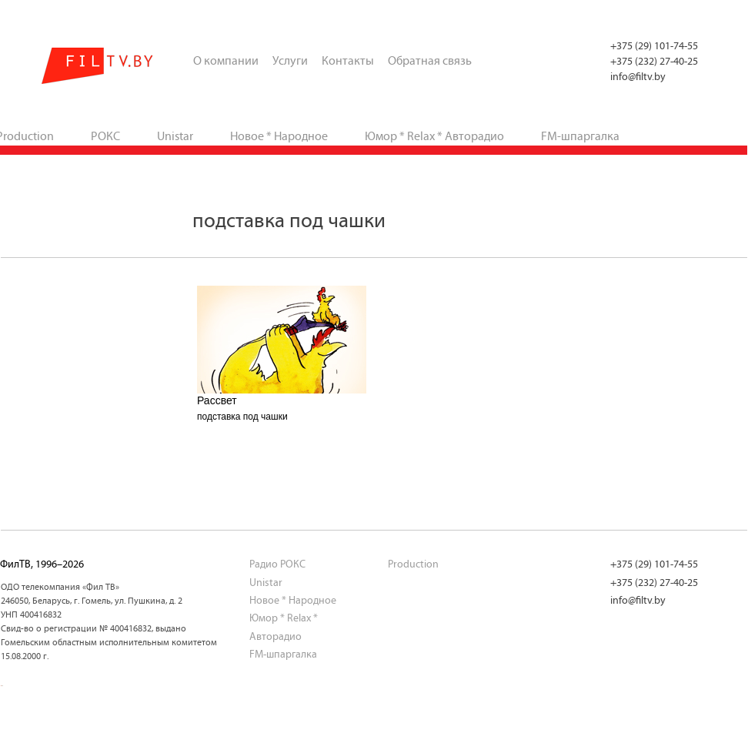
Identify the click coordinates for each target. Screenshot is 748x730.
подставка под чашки (242, 416)
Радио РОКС (277, 564)
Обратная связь (430, 60)
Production (413, 564)
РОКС (105, 136)
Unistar (175, 136)
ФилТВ (98, 66)
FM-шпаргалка (580, 136)
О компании (226, 60)
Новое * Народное (279, 136)
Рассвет (217, 400)
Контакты (348, 60)
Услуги (290, 60)
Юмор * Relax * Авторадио (434, 136)
